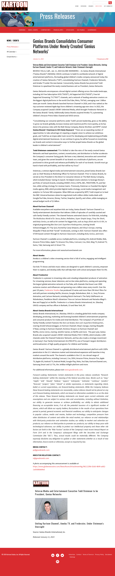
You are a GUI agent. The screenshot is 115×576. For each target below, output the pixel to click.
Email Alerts (11, 64)
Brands (91, 6)
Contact (78, 561)
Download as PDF (102, 66)
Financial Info (58, 37)
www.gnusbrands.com (74, 376)
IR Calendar (11, 59)
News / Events (33, 37)
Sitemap (72, 564)
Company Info (45, 37)
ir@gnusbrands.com (41, 465)
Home (77, 6)
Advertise (72, 561)
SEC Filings (81, 37)
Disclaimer (108, 561)
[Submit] (110, 2)
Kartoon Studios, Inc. (12, 561)
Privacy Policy (99, 561)
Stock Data (70, 37)
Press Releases (12, 54)
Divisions (83, 6)
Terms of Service (88, 561)
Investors (98, 6)
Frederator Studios (52, 297)
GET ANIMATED (108, 6)
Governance (92, 37)
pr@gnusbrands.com (41, 457)
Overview (22, 37)
